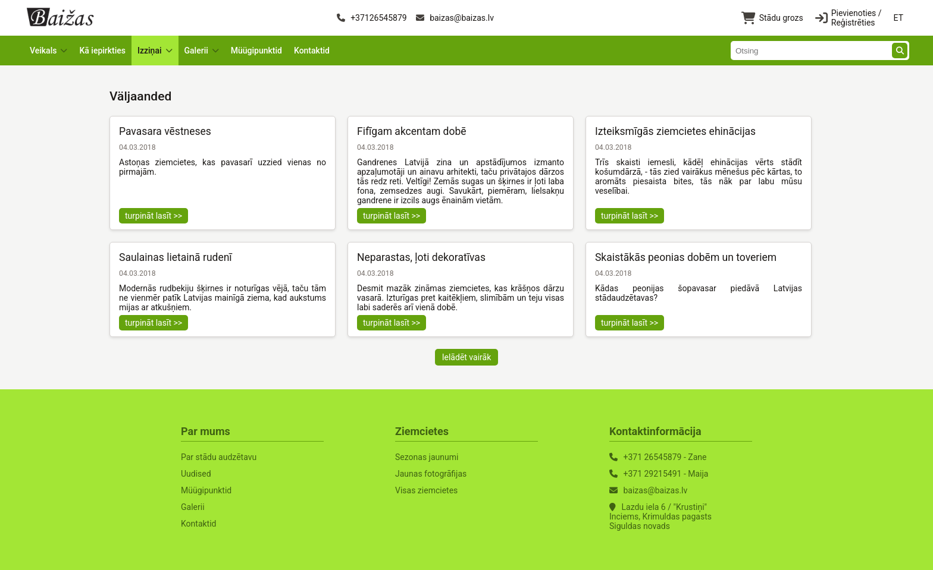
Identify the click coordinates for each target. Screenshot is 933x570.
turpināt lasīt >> (153, 216)
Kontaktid (312, 50)
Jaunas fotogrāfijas (431, 473)
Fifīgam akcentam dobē (412, 131)
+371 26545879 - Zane (664, 457)
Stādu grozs (772, 18)
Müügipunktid (256, 50)
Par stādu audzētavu (218, 457)
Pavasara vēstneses (165, 131)
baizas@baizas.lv (455, 18)
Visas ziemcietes (426, 490)
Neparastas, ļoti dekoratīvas (421, 257)
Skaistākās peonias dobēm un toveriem (686, 257)
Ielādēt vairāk (466, 357)
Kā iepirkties (102, 50)
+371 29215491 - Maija (665, 473)
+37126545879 (372, 18)
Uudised (196, 473)
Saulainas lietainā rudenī (175, 257)
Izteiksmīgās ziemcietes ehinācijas (675, 131)
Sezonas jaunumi (426, 457)
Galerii (193, 507)
